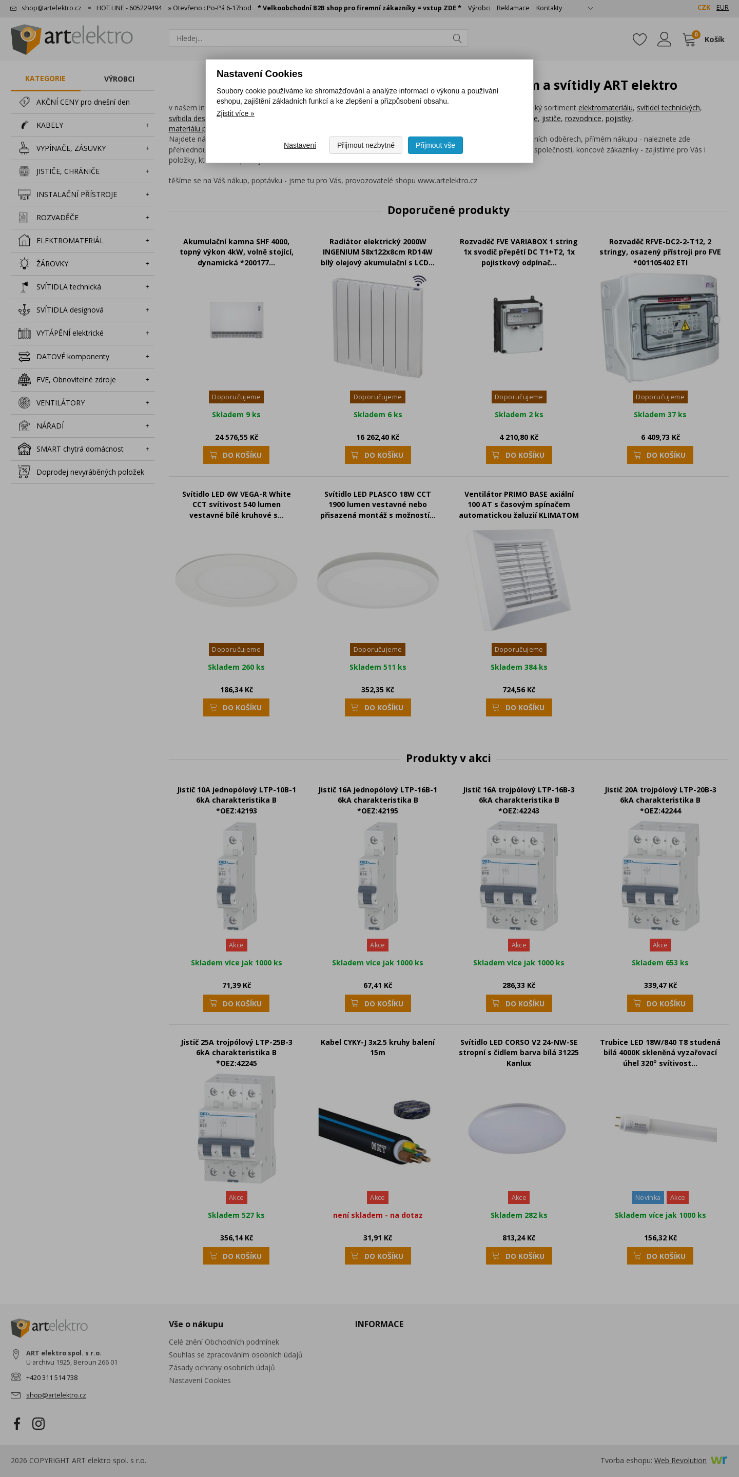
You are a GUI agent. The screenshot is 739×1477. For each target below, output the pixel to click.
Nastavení (300, 145)
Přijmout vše (435, 145)
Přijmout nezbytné (366, 145)
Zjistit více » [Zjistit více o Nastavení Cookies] (236, 113)
